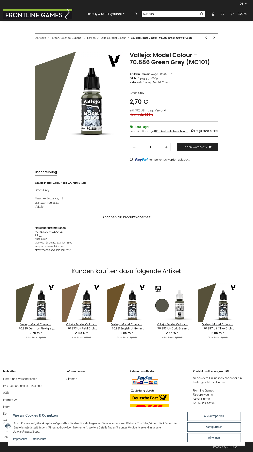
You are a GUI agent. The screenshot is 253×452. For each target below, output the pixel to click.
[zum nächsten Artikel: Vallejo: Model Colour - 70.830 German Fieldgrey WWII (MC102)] (214, 38)
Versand (160, 110)
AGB (6, 392)
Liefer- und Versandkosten (20, 378)
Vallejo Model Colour (156, 82)
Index (6, 406)
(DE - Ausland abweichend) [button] (171, 131)
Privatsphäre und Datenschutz (22, 385)
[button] (213, 14)
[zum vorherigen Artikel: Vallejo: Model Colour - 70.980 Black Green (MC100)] (206, 38)
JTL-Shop (232, 447)
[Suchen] (170, 14)
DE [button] (241, 4)
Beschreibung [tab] (46, 172)
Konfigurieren (212, 427)
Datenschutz (39, 439)
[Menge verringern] (134, 147)
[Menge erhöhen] (166, 147)
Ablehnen (212, 438)
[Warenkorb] (238, 14)
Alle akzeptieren (213, 417)
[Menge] (150, 147)
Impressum (10, 399)
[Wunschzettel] (222, 14)
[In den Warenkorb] (38, 49)
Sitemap (71, 378)
